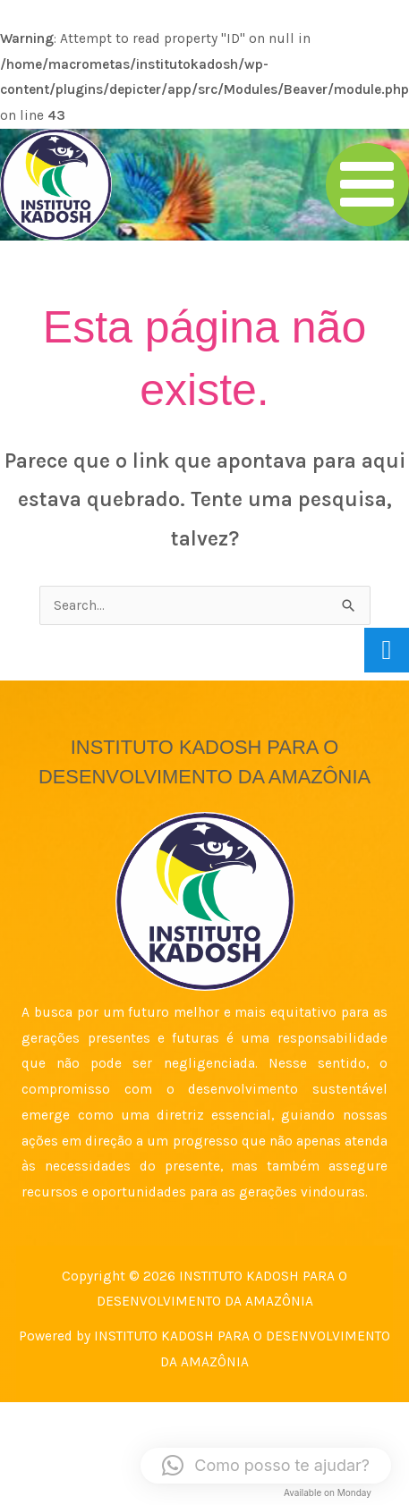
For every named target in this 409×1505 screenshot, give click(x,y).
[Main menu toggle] (367, 184)
